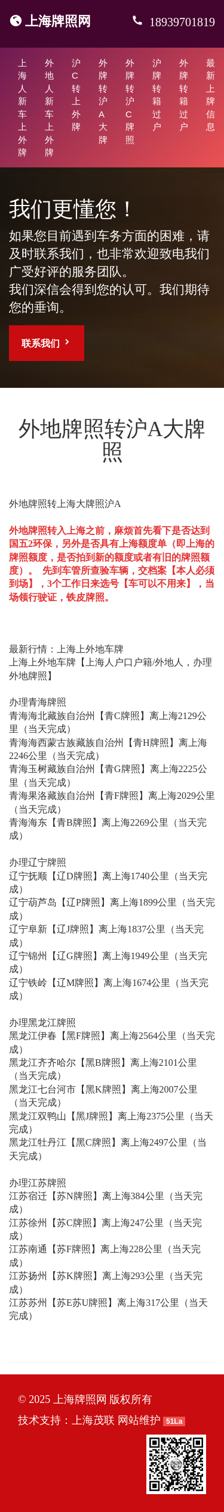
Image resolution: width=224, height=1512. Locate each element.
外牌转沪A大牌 (103, 101)
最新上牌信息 (210, 95)
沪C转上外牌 (76, 95)
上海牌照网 (58, 21)
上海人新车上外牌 (22, 107)
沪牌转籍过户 (156, 95)
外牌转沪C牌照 (129, 101)
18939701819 (180, 22)
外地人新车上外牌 (49, 107)
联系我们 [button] (47, 343)
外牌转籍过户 (183, 95)
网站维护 (139, 1420)
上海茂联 (93, 1420)
